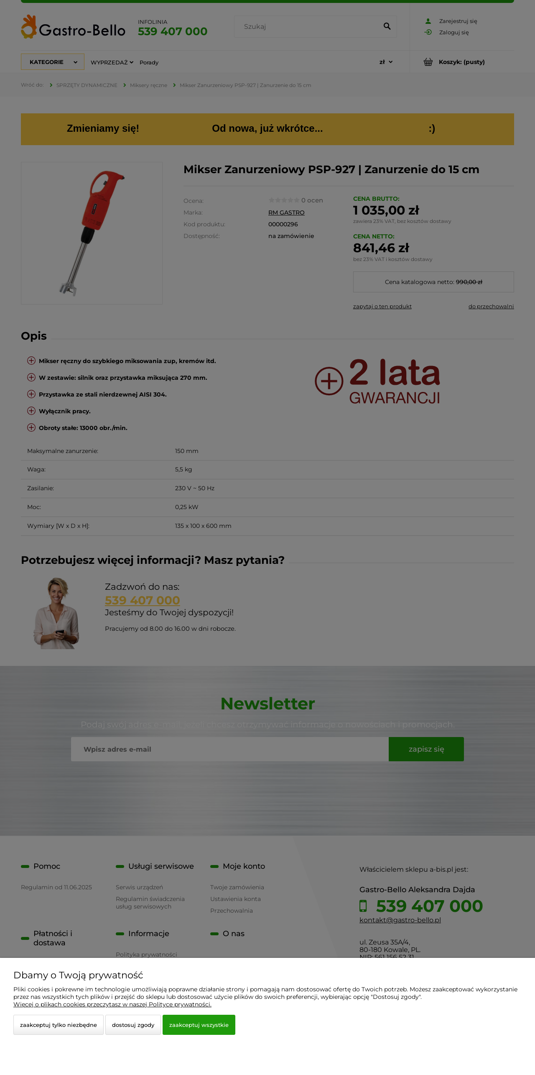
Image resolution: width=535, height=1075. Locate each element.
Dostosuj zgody (133, 1024)
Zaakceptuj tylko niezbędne (58, 1024)
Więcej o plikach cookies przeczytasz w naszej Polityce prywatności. (112, 1004)
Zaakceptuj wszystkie (199, 1024)
